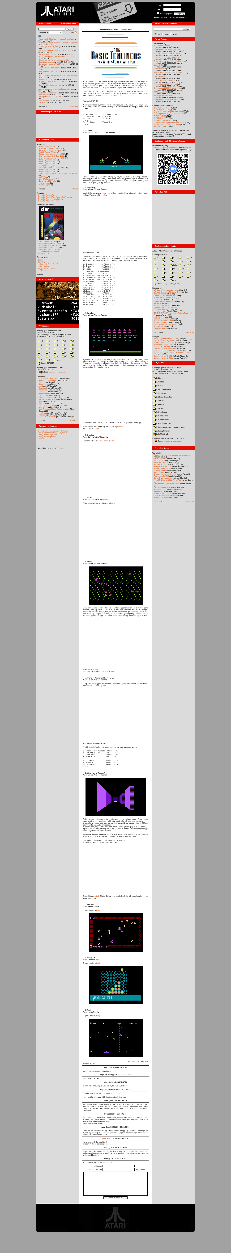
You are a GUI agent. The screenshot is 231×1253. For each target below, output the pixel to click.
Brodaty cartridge (45, 79)
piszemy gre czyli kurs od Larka (166, 57)
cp (189, 257)
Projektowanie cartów (162, 468)
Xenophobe (42, 392)
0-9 (40, 341)
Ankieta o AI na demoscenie (49, 68)
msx (182, 269)
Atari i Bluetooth (160, 459)
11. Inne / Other (160, 126)
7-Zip (58, 372)
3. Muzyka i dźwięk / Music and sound (169, 111)
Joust (40, 386)
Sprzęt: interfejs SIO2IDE (164, 356)
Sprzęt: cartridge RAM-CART (165, 350)
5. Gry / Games (160, 115)
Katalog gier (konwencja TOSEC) (50, 368)
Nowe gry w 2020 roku (47, 160)
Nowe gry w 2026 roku (47, 146)
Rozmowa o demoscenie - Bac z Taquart (54, 50)
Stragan (155, 337)
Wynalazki (156, 453)
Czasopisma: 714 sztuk (47, 242)
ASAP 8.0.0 (43, 102)
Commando (43, 388)
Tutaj (85, 91)
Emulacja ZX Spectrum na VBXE (51, 167)
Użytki (166, 34)
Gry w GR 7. (159, 65)
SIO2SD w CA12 (160, 464)
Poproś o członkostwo (178, 17)
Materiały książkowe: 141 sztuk (50, 246)
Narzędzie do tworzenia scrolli (50, 150)
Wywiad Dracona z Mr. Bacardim (167, 292)
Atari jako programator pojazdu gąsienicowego (56, 89)
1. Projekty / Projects (162, 107)
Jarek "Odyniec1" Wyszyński (165, 325)
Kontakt (40, 274)
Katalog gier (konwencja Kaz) (49, 331)
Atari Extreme (43, 100)
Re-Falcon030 (44, 95)
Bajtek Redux (43, 253)
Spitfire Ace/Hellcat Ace (47, 399)
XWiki (40, 261)
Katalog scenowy (159, 255)
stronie (120, 441)
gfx (189, 261)
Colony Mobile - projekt (47, 437)
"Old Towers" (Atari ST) (47, 378)
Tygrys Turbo (159, 472)
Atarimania (42, 265)
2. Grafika (158, 382)
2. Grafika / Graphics (162, 109)
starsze (75, 189)
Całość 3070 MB (46, 363)
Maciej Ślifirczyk (160, 323)
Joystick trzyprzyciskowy (163, 478)
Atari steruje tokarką (162, 497)
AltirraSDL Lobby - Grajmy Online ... (168, 53)
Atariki (40, 259)
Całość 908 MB (161, 434)
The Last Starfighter (46, 405)
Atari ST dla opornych (47, 179)
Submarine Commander (47, 380)
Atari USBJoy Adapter (162, 343)
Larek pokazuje (44, 166)
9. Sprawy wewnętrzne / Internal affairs (169, 123)
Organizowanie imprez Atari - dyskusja (53, 431)
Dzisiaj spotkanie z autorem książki (52, 81)
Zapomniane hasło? (160, 17)
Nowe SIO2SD (160, 463)
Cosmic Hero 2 (160, 69)
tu (94, 917)
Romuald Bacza (160, 307)
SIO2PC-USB (159, 461)
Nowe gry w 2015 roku (47, 171)
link (97, 443)
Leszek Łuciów (160, 311)
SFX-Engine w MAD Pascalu (49, 148)
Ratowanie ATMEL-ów (162, 466)
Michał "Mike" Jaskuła (162, 298)
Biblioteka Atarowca (45, 205)
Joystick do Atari (160, 470)
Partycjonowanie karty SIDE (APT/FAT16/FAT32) (57, 173)
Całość (43, 372)
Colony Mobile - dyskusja (47, 435)
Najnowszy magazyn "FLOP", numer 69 (53, 64)
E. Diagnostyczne (162, 423)
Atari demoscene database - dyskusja (52, 433)
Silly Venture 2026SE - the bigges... (168, 88)
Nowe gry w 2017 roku (47, 164)
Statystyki (41, 439)
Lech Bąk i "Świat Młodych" (164, 296)
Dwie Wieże (43, 407)
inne (57, 360)
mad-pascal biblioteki (162, 46)
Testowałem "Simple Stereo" (165, 474)
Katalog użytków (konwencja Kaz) (166, 368)
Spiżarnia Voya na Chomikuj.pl (50, 251)
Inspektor (42, 415)
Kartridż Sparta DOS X (47, 152)
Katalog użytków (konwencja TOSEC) (168, 438)
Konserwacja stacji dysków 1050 (51, 156)
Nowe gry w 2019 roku (47, 162)
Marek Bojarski (160, 326)
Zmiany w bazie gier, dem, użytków (167, 61)
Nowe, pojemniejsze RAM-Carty (166, 339)
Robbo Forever (44, 394)
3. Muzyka (158, 385)
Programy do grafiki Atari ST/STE (167, 100)
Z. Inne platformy (161, 431)
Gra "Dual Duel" (160, 76)
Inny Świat (42, 413)
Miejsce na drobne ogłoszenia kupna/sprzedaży (172, 352)
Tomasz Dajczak (160, 294)
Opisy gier (41, 376)
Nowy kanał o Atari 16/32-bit (49, 72)
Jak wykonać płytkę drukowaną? (166, 484)
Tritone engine (44, 183)
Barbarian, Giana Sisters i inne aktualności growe (57, 43)
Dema (174, 34)
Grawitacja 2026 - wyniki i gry (49, 47)
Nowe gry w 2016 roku (47, 169)
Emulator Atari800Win (46, 195)
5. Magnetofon (160, 393)
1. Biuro (158, 378)
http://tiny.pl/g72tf (109, 1182)
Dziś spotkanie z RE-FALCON (50, 97)
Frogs (40, 382)
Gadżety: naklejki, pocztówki (165, 348)
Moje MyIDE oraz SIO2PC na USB (167, 480)
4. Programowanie (162, 389)
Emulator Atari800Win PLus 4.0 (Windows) (55, 197)
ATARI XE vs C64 (161, 92)
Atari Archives (43, 267)
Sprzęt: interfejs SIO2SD (163, 358)
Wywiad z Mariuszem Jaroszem (166, 290)
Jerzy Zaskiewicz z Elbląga (164, 80)
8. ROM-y (158, 404)
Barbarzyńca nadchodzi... (48, 93)
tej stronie (138, 87)
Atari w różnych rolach (162, 493)
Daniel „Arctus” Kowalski (163, 301)
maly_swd (106, 1157)
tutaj (104, 198)
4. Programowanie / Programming (167, 113)
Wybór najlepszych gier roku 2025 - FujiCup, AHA (57, 75)
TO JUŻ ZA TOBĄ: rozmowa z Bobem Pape (171, 313)
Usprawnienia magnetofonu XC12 (51, 154)
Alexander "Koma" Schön (164, 321)
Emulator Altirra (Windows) (48, 201)
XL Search (42, 271)
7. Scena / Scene (160, 119)
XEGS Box (158, 491)
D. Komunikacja (161, 420)
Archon (41, 403)
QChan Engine (44, 185)
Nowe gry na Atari (161, 96)
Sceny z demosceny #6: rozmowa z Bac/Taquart (57, 56)
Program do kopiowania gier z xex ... (168, 49)
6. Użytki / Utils (160, 117)
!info (173, 265)
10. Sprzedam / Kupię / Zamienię (167, 125)
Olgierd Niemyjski (161, 328)
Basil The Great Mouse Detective (51, 409)
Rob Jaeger (158, 317)
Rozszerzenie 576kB (162, 488)
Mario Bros (42, 390)
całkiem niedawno (107, 455)
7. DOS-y (158, 401)
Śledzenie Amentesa (162, 309)
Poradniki (41, 144)
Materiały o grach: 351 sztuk (49, 249)
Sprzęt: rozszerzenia (162, 346)
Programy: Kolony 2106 (163, 344)
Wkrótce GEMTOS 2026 (47, 54)
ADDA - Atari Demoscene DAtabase (167, 251)
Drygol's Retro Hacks (46, 269)
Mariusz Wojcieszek (162, 305)
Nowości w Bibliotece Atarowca (50, 85)
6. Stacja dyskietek (162, 397)
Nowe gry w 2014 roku (47, 181)
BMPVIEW (42, 177)
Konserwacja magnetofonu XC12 (51, 158)
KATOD (157, 303)
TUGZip (63, 372)
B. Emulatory (160, 412)
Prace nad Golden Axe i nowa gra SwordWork (56, 39)
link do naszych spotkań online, (166, 148)
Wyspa (41, 401)
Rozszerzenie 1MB (161, 476)
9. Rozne (158, 408)
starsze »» (74, 106)
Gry (158, 34)
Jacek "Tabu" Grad (161, 319)
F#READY (158, 300)
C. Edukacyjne (160, 416)
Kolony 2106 (43, 396)
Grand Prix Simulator (46, 417)
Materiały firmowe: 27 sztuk (49, 247)
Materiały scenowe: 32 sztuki (49, 244)
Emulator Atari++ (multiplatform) (50, 199)
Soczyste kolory (160, 489)
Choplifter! (42, 384)
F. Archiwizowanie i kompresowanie (169, 427)
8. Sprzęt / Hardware (162, 121)
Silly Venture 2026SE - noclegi (166, 84)
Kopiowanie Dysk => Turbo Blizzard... (168, 73)
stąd (121, 95)
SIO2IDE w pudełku (161, 495)
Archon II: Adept (44, 397)
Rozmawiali (157, 288)
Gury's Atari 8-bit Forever (48, 263)
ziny (173, 280)
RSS (73, 32)
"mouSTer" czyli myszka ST (164, 341)
